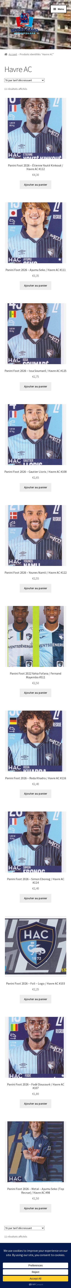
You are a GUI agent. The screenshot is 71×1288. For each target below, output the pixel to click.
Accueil (13, 54)
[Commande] (24, 80)
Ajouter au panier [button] (35, 184)
